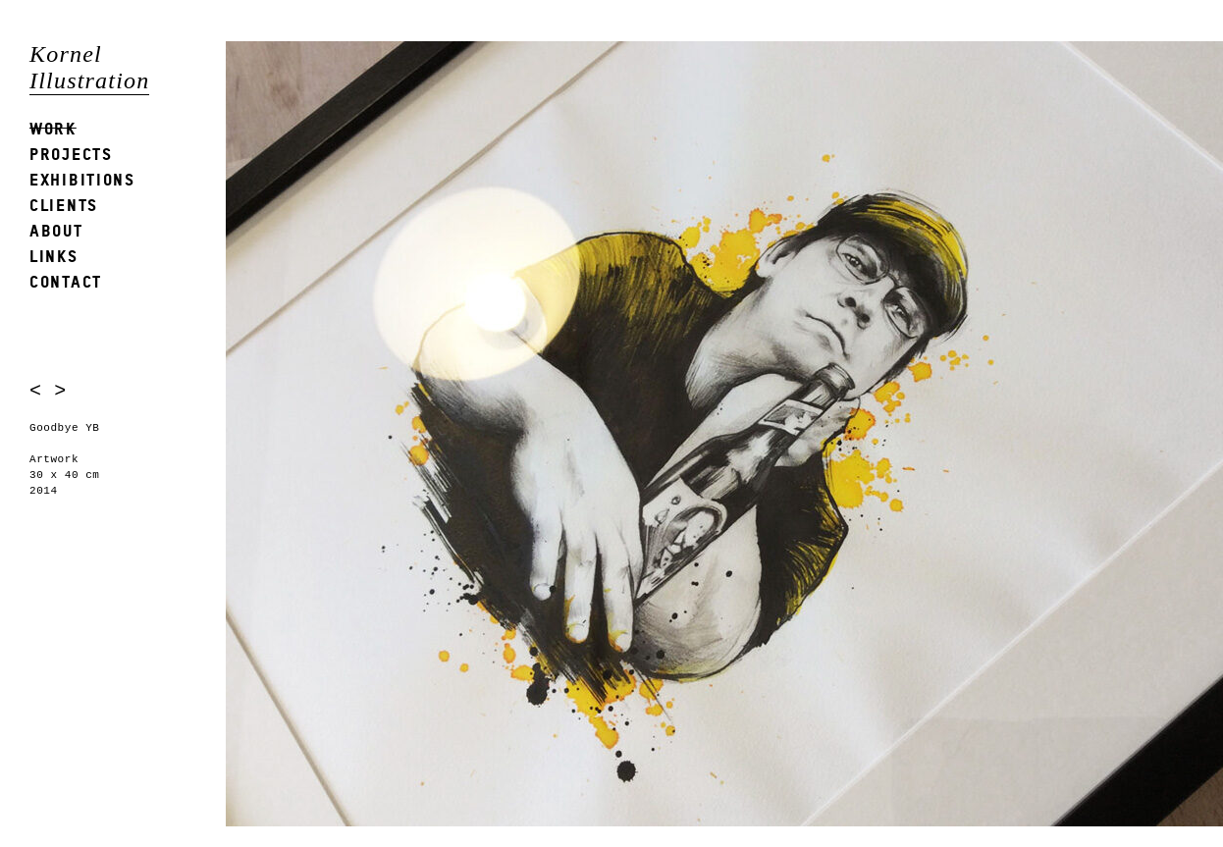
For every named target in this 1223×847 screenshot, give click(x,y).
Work (53, 128)
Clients (63, 204)
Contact (65, 281)
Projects (71, 153)
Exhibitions (82, 179)
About (56, 230)
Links (54, 255)
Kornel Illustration (89, 67)
